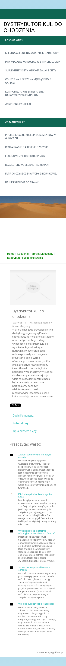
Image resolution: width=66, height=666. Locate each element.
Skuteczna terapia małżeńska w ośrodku (34, 568)
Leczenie (23, 253)
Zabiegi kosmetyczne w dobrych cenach (35, 455)
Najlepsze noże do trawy (22, 182)
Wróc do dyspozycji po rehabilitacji (36, 603)
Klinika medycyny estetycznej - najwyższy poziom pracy (25, 93)
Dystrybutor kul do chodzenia (25, 257)
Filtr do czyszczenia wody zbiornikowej (31, 173)
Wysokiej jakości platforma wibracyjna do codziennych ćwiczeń (36, 532)
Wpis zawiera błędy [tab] (24, 431)
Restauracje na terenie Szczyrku (27, 147)
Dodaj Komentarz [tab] (23, 415)
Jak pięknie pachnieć (18, 104)
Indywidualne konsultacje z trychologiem (32, 61)
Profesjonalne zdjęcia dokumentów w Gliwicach (30, 137)
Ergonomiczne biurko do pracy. (25, 156)
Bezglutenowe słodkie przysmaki (27, 164)
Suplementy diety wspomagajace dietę (30, 70)
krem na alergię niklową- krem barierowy (32, 53)
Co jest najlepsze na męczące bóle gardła (28, 81)
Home (10, 253)
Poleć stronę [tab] (20, 423)
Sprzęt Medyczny (42, 253)
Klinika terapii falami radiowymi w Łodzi (35, 495)
